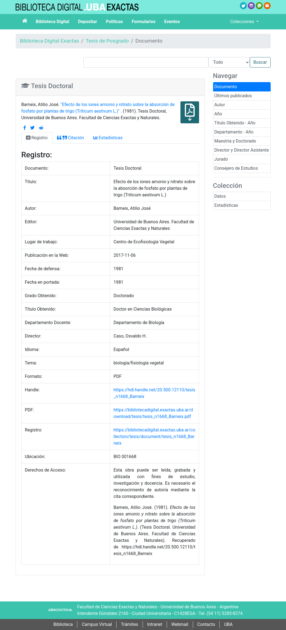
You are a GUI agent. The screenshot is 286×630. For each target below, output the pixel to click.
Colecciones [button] (242, 21)
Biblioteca (63, 624)
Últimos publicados (233, 95)
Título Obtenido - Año (235, 123)
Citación (70, 137)
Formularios (143, 21)
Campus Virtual (97, 624)
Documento (225, 86)
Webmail (179, 624)
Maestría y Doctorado (235, 141)
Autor (219, 104)
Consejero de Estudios (236, 168)
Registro (37, 137)
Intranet (154, 624)
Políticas (114, 21)
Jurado (221, 159)
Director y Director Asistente (241, 150)
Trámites (129, 624)
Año (218, 113)
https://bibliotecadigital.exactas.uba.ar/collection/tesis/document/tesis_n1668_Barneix (154, 436)
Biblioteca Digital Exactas (49, 41)
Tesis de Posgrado (107, 41)
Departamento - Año (234, 132)
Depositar (87, 21)
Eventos (172, 21)
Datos (220, 196)
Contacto (206, 624)
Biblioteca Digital (52, 21)
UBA (228, 624)
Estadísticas (226, 205)
